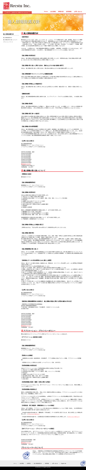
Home (46, 11)
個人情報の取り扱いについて (10, 39)
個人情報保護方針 (7, 37)
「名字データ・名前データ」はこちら (19, 12)
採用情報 (68, 11)
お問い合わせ (78, 11)
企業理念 (29, 463)
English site (63, 463)
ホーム (15, 463)
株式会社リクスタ (26, 164)
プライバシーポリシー (34, 414)
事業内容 (61, 11)
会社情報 (53, 11)
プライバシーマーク (8, 42)
